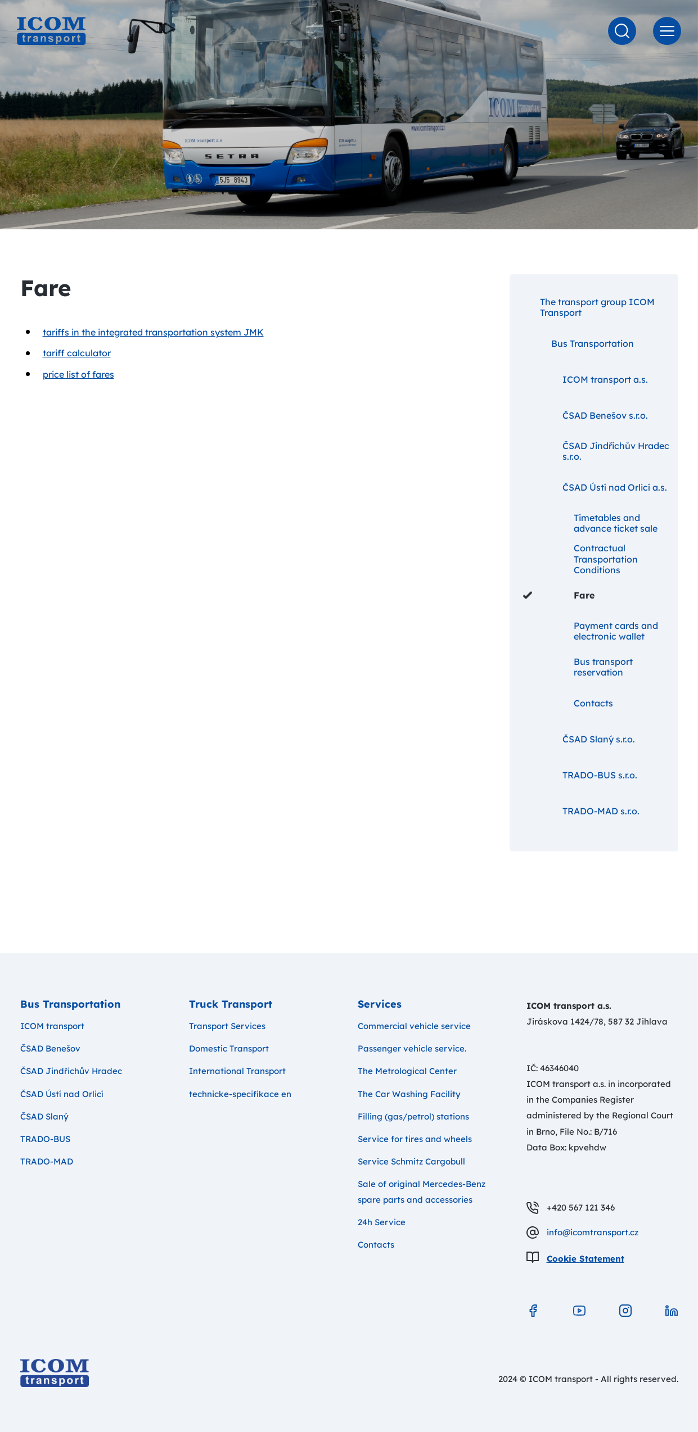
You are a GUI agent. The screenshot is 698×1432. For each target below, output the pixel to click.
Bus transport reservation (578, 667)
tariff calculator (77, 353)
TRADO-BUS (45, 1139)
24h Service (382, 1222)
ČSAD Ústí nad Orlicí (61, 1094)
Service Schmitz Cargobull (411, 1161)
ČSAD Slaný (44, 1116)
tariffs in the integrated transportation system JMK (153, 332)
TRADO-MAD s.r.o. (581, 811)
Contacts (568, 703)
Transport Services (227, 1026)
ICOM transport (52, 1026)
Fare (559, 595)
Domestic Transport (229, 1048)
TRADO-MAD (46, 1161)
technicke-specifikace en (240, 1094)
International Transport (237, 1071)
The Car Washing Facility (409, 1094)
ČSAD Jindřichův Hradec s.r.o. (596, 451)
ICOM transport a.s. (585, 379)
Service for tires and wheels (415, 1139)
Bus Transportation (578, 343)
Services (380, 1004)
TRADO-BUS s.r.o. (580, 775)
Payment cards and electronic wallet (590, 631)
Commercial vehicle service (414, 1026)
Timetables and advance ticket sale (590, 523)
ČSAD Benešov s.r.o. (585, 415)
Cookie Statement (585, 1258)
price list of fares (78, 374)
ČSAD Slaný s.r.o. (579, 739)
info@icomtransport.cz (592, 1232)
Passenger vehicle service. (412, 1048)
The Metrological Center (407, 1071)
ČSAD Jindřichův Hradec (71, 1071)
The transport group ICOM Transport (589, 307)
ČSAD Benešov (50, 1048)
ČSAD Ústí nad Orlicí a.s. (595, 487)
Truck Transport (230, 1004)
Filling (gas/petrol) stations (413, 1116)
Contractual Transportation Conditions (580, 559)
